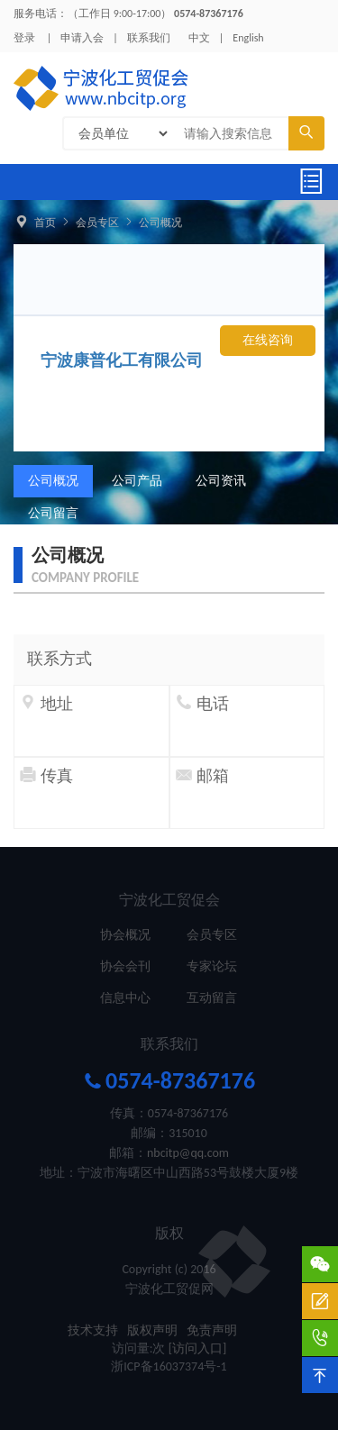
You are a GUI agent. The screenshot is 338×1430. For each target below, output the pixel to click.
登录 (24, 38)
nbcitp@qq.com (188, 1153)
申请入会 (82, 38)
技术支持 (93, 1330)
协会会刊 (125, 966)
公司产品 (137, 480)
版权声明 (152, 1330)
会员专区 (97, 222)
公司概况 (160, 222)
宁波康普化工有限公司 (122, 360)
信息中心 (125, 998)
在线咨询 (267, 340)
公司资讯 (221, 480)
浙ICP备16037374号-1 (168, 1366)
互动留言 (212, 998)
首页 (45, 222)
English (248, 38)
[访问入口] (198, 1348)
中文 (199, 38)
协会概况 (125, 935)
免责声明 (212, 1330)
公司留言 (53, 513)
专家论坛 (212, 966)
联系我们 (148, 38)
